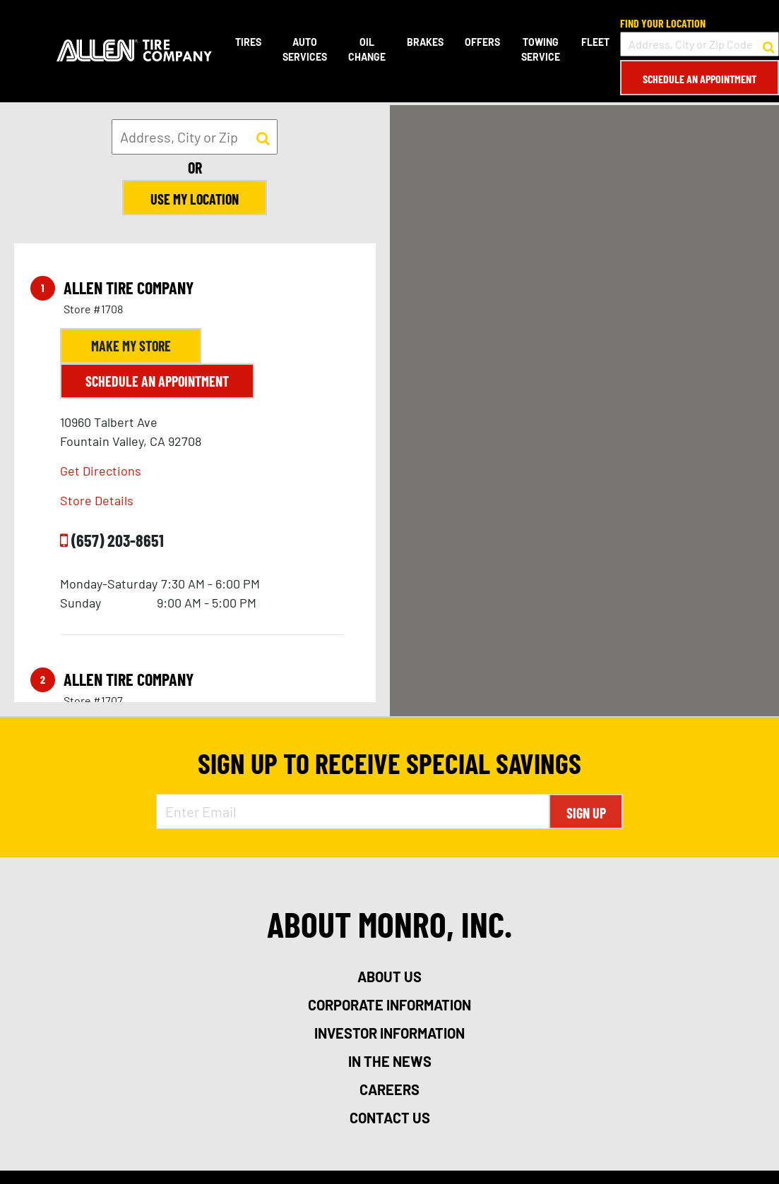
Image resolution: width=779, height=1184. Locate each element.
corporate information (389, 1004)
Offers (482, 42)
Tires (248, 42)
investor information (389, 1033)
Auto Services (305, 49)
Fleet (595, 42)
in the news (390, 1061)
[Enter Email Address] (353, 811)
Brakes (425, 42)
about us (389, 976)
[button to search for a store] (769, 44)
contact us (390, 1117)
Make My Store (131, 345)
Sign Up (586, 812)
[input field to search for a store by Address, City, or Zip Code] (699, 44)
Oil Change (367, 49)
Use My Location (194, 199)
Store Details (96, 500)
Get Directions (100, 470)
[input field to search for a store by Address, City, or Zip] (195, 137)
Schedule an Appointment (699, 78)
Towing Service (540, 49)
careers (389, 1089)
